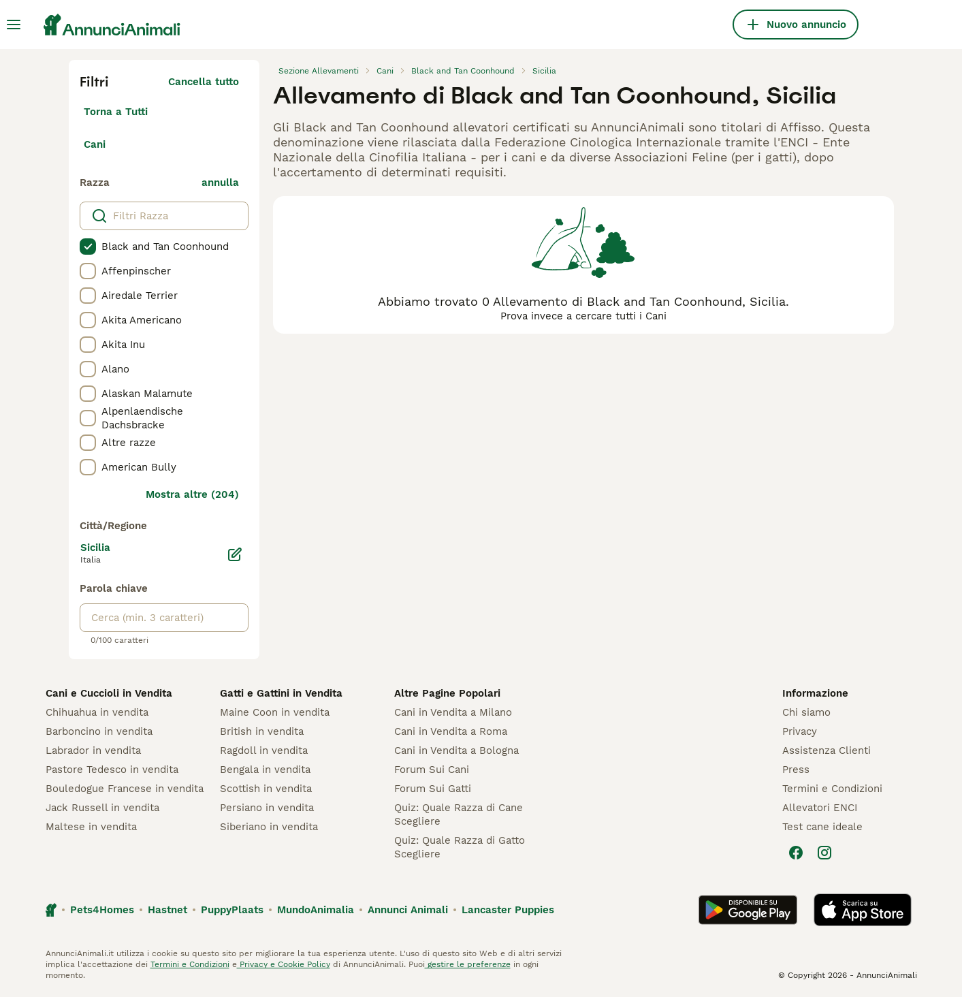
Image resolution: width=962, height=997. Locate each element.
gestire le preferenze (468, 964)
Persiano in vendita (267, 808)
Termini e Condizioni (832, 788)
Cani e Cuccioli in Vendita (109, 693)
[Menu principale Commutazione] (13, 24)
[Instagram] (824, 852)
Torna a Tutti (116, 112)
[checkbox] (87, 246)
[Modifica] (234, 554)
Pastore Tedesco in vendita (112, 769)
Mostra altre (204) (192, 494)
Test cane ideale (822, 827)
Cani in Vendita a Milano (453, 712)
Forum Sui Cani (431, 769)
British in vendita (262, 731)
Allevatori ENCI (819, 808)
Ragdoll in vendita (264, 750)
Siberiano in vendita (269, 827)
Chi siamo (806, 712)
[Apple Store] (862, 909)
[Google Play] (748, 909)
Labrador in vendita (93, 750)
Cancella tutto (203, 82)
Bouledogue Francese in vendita (125, 788)
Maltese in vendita (91, 827)
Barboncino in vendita (99, 731)
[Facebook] (795, 852)
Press (795, 769)
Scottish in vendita (266, 788)
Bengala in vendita (265, 769)
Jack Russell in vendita (102, 808)
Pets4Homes (102, 910)
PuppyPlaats (232, 910)
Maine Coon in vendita (275, 712)
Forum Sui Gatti (432, 788)
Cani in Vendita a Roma (450, 731)
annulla (220, 182)
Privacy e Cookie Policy (283, 964)
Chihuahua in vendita (97, 712)
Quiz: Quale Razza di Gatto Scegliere (459, 847)
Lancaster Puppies (508, 910)
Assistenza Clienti (826, 750)
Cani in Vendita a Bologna (456, 750)
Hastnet (167, 910)
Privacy (799, 731)
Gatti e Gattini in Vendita (281, 693)
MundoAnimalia (315, 910)
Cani (95, 144)
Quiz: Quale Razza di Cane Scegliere (458, 814)
